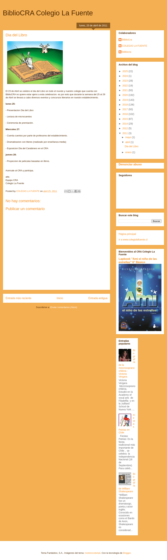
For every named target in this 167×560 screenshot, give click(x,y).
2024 (125, 76)
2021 (125, 90)
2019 (125, 99)
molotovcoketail (92, 553)
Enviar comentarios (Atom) (63, 307)
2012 (125, 128)
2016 (125, 114)
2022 (125, 85)
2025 (125, 71)
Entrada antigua (98, 298)
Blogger (127, 553)
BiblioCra (127, 39)
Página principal (127, 234)
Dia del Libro (131, 146)
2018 (125, 104)
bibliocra (126, 51)
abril (127, 142)
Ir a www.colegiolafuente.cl (133, 239)
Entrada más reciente (18, 298)
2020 (125, 95)
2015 (125, 119)
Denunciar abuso (130, 164)
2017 (125, 109)
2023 (125, 80)
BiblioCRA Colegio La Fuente (48, 13)
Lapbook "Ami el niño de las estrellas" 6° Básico (138, 260)
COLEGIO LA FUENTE (134, 45)
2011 (125, 133)
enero (128, 152)
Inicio (60, 298)
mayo (128, 137)
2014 (125, 123)
